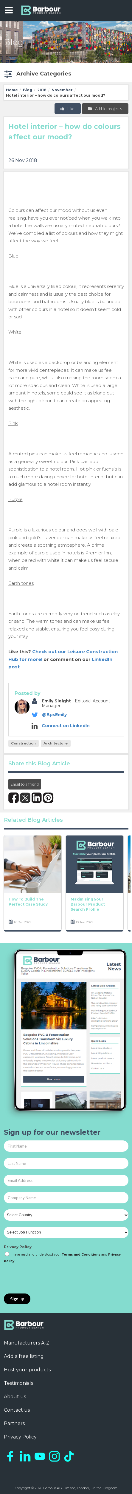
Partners (14, 1423)
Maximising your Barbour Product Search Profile (88, 904)
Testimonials (18, 1383)
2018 (41, 90)
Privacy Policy (18, 1247)
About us (15, 1396)
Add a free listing (24, 1356)
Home (12, 90)
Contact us (17, 1410)
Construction (23, 743)
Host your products (27, 1370)
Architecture (56, 743)
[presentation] (49, 1279)
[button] (37, 74)
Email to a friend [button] (24, 784)
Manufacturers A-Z (26, 1343)
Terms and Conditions (81, 1254)
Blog (27, 90)
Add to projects (104, 108)
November (62, 90)
